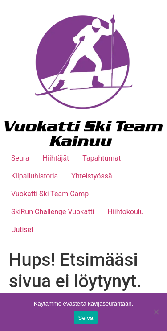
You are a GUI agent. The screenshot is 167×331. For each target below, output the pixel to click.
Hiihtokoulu (126, 211)
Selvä (86, 317)
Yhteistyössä (91, 176)
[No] (155, 311)
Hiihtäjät (56, 158)
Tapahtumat (101, 158)
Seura (20, 158)
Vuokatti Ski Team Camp (50, 194)
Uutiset (22, 229)
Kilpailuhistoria (34, 176)
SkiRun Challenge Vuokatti (52, 211)
